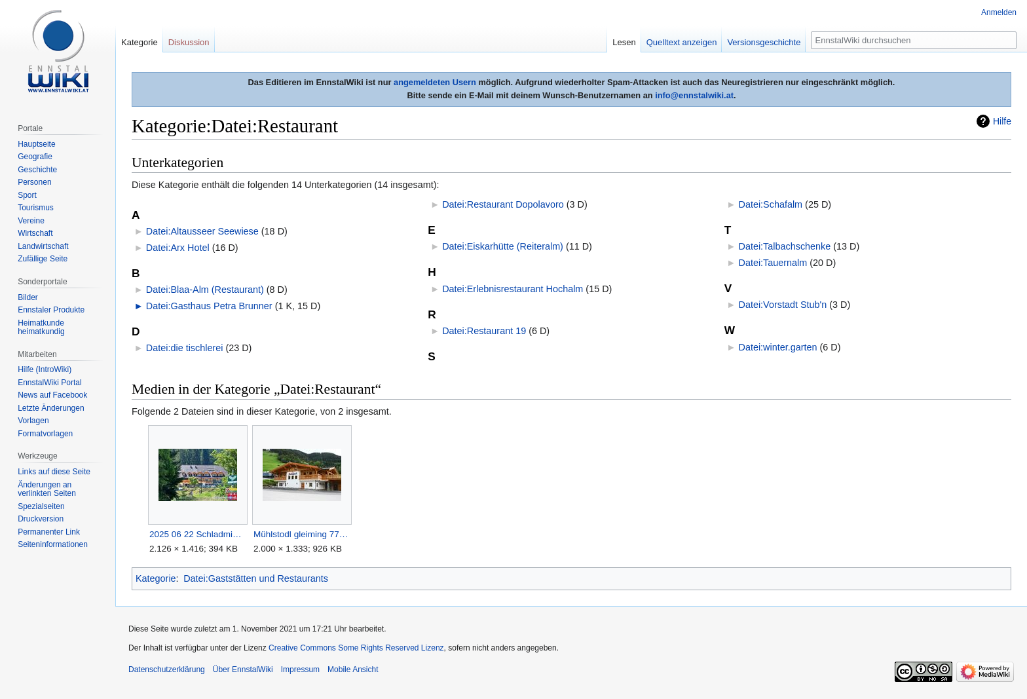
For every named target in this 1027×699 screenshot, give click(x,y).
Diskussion (189, 42)
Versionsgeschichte (763, 42)
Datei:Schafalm (771, 204)
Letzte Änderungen (51, 408)
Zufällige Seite (42, 258)
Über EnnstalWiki (243, 669)
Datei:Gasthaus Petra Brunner (209, 306)
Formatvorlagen (45, 433)
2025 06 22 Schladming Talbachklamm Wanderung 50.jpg (197, 534)
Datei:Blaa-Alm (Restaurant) (205, 289)
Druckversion (41, 518)
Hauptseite (36, 144)
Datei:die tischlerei (184, 348)
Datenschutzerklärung (166, 669)
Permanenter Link (49, 532)
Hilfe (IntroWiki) (44, 369)
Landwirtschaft (43, 246)
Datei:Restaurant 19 (484, 331)
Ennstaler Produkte (51, 309)
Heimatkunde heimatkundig (41, 327)
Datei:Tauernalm (773, 262)
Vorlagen (33, 420)
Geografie (35, 156)
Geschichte (37, 169)
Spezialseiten (41, 506)
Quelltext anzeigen (681, 42)
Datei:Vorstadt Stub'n (783, 304)
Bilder (28, 297)
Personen (34, 182)
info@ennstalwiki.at (694, 95)
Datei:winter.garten (778, 347)
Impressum (300, 669)
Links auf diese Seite (54, 471)
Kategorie (156, 578)
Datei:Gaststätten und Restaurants (255, 578)
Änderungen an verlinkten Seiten (47, 489)
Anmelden (999, 12)
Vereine (31, 220)
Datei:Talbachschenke (785, 246)
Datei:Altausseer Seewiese (202, 231)
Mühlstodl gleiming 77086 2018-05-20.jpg (301, 534)
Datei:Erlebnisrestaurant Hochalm (512, 289)
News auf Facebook (52, 395)
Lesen (623, 42)
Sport (27, 195)
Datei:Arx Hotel (178, 247)
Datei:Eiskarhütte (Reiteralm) (502, 246)
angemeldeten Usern (435, 82)
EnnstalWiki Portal (49, 382)
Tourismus (36, 207)
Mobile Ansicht (352, 669)
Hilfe (1002, 121)
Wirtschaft (35, 233)
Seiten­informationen (53, 544)
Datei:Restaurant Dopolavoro (503, 204)
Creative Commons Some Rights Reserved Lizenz (356, 647)
